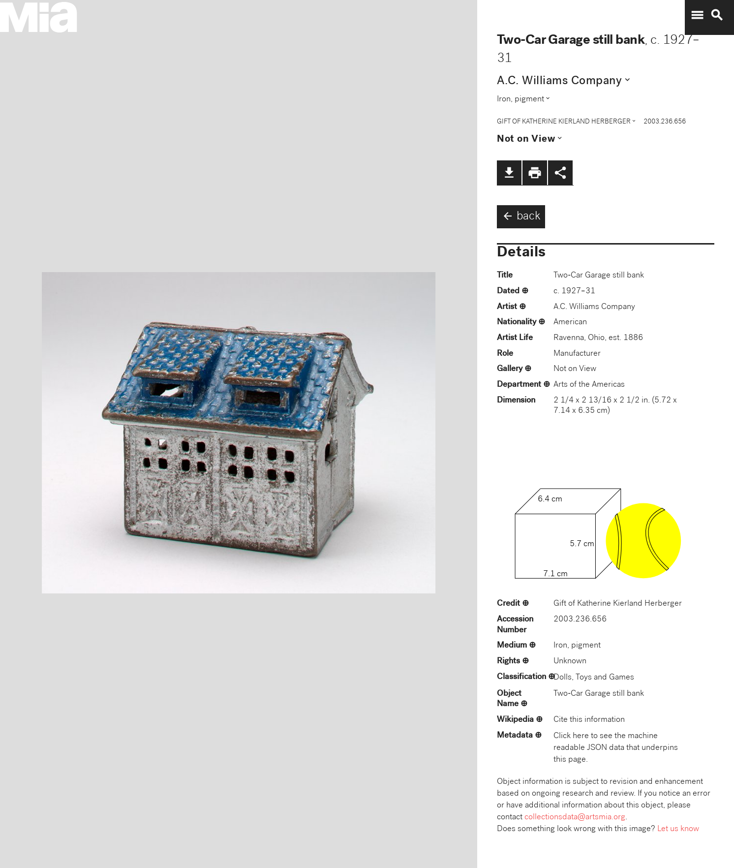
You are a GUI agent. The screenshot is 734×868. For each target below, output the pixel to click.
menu (697, 15)
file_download (509, 172)
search (716, 15)
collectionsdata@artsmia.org (574, 817)
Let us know (678, 829)
